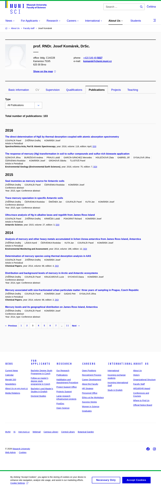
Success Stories (89, 402)
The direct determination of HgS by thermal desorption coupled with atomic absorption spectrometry (62, 136)
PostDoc (60, 403)
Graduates (87, 411)
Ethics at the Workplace (93, 397)
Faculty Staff (139, 384)
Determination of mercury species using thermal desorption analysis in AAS (48, 256)
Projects (116, 89)
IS (14, 432)
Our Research (62, 370)
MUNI (8, 432)
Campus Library (51, 432)
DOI (94, 146)
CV (37, 89)
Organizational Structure (144, 379)
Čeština (151, 6)
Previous (11, 326)
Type (8, 99)
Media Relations (12, 393)
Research (64, 363)
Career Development (91, 379)
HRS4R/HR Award (141, 388)
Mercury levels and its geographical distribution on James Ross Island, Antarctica (51, 307)
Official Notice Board (142, 405)
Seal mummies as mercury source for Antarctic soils (34, 181)
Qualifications (74, 89)
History (136, 375)
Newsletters (10, 384)
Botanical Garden (86, 432)
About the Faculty (90, 384)
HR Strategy (87, 388)
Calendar (9, 375)
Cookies (22, 452)
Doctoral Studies (38, 396)
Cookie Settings (19, 484)
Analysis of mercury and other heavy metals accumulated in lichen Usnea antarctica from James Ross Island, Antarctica (73, 239)
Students (135, 20)
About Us (141, 363)
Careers (89, 363)
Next (75, 326)
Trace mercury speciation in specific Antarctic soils (34, 198)
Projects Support (64, 391)
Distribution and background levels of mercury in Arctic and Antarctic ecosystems (51, 273)
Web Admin (10, 452)
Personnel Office (89, 393)
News (9, 363)
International (120, 363)
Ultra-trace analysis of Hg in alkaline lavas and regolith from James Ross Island (50, 215)
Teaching (132, 89)
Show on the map (44, 71)
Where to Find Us (141, 400)
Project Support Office (66, 387)
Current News (11, 370)
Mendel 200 (10, 379)
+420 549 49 (92, 58)
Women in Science (90, 406)
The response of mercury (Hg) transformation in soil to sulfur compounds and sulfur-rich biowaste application (67, 153)
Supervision (53, 89)
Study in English (115, 390)
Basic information (18, 89)
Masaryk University (21, 449)
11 (67, 325)
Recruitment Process (91, 375)
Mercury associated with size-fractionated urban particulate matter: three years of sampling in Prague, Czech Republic (72, 290)
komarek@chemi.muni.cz (97, 61)
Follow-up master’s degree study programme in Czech (40, 381)
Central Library (68, 432)
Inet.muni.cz (24, 432)
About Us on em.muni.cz (16, 388)
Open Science (62, 408)
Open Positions (89, 370)
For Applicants (40, 362)
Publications (97, 89)
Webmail (37, 432)
